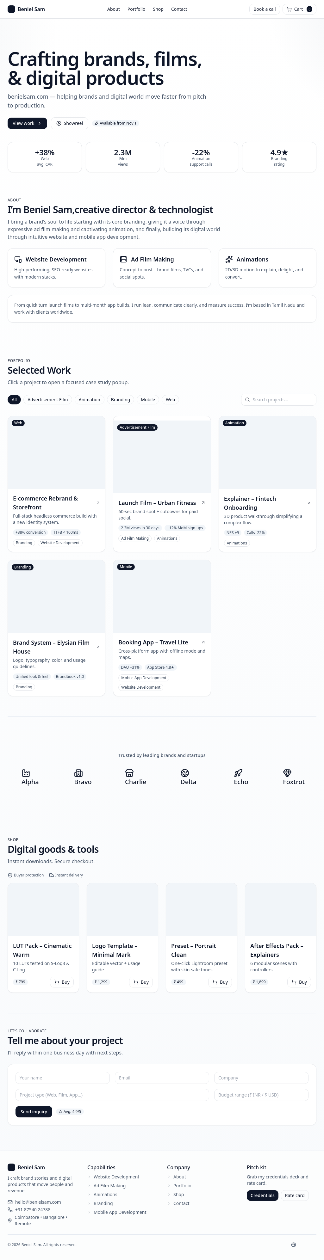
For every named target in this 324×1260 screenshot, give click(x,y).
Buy (62, 982)
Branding (120, 399)
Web (170, 399)
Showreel (69, 123)
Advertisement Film (48, 399)
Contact (179, 9)
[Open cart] (299, 9)
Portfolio (137, 9)
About (113, 9)
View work (27, 123)
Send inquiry (34, 1112)
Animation (89, 399)
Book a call (264, 9)
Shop (158, 9)
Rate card (295, 1195)
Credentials (263, 1195)
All (14, 399)
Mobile (148, 399)
